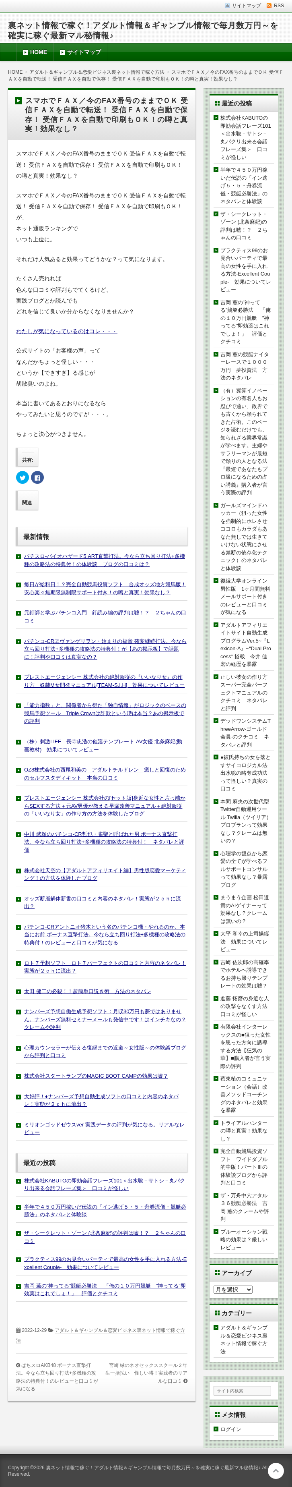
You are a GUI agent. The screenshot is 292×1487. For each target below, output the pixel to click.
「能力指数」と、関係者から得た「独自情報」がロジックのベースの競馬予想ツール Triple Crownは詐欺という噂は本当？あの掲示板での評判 (105, 713)
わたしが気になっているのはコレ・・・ (66, 331)
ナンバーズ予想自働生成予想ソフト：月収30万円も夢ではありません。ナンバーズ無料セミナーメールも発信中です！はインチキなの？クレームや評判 (105, 1019)
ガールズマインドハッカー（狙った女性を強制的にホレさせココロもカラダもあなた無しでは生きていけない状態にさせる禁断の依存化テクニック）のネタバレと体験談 (243, 536)
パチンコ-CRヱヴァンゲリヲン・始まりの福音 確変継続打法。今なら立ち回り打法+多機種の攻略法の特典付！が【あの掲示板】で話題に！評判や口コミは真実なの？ (105, 649)
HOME (38, 52)
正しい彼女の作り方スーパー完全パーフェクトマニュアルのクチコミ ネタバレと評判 (243, 692)
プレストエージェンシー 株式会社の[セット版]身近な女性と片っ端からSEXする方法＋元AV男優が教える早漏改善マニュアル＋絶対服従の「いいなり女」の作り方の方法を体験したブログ (104, 806)
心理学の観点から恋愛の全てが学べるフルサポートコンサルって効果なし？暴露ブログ (243, 869)
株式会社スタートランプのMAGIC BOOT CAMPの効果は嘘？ (96, 1076)
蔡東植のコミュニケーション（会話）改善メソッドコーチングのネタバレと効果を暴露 (243, 1094)
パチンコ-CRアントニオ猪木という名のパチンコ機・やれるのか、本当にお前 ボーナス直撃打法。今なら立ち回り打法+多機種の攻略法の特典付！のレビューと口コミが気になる (104, 935)
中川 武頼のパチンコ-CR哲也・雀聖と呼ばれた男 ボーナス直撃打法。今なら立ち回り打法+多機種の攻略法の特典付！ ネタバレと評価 (104, 842)
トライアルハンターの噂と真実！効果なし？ (243, 1131)
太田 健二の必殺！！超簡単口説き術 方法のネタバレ (87, 991)
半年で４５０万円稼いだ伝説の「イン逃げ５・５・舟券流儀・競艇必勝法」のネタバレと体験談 (243, 185)
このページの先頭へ (276, 1471)
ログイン (230, 1429)
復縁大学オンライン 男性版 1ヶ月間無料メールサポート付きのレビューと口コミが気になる (246, 596)
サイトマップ (84, 52)
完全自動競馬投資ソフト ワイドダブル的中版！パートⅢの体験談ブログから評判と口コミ (243, 1167)
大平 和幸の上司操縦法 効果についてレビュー (244, 941)
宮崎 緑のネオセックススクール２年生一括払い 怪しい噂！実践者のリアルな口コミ (146, 1373)
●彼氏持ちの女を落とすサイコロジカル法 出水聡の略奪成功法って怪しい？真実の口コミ (246, 773)
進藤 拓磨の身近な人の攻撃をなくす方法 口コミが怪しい (246, 1006)
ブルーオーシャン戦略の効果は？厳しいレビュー (243, 1240)
